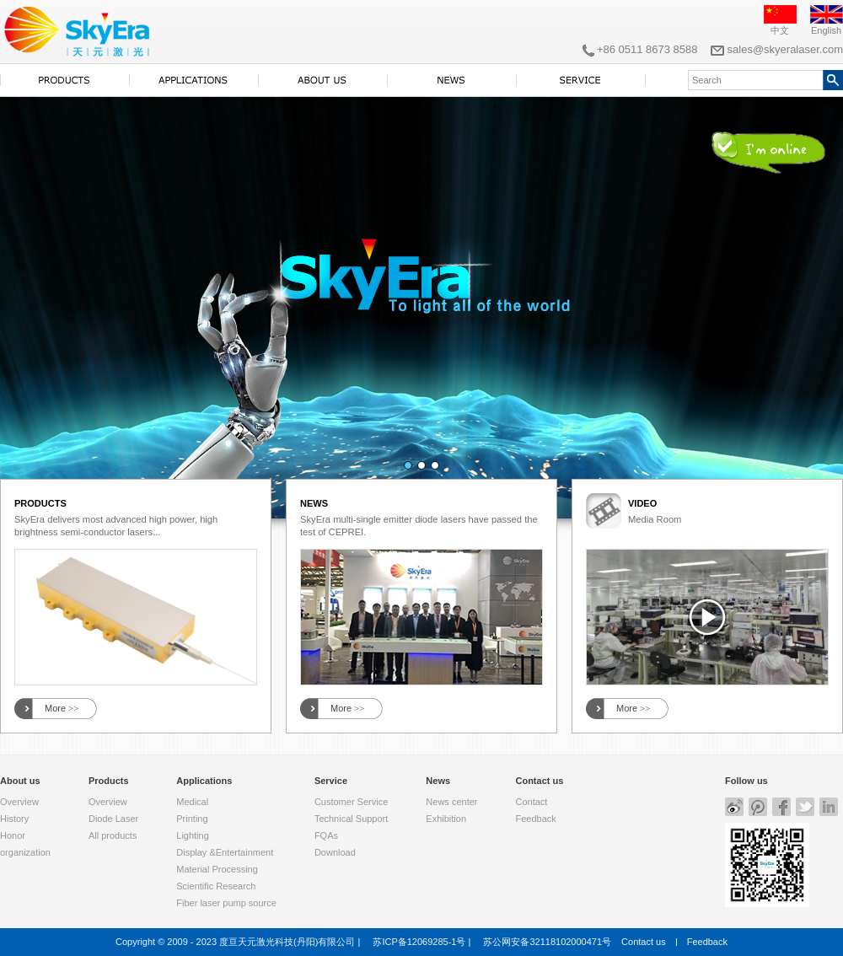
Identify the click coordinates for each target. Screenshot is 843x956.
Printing (191, 819)
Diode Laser (113, 819)
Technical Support (351, 819)
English (826, 30)
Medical (192, 802)
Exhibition (446, 819)
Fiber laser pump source (226, 903)
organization (25, 852)
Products (109, 781)
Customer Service (351, 802)
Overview (19, 802)
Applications (204, 781)
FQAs (326, 835)
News (438, 781)
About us (20, 781)
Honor (12, 835)
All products (113, 835)
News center (451, 802)
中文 (780, 30)
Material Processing (217, 869)
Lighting (192, 835)
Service (330, 781)
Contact (531, 802)
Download (335, 852)
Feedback (535, 819)
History (14, 819)
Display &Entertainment (224, 852)
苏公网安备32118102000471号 (547, 942)
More (61, 708)
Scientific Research (215, 886)
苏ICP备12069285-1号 (419, 942)
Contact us (539, 781)
